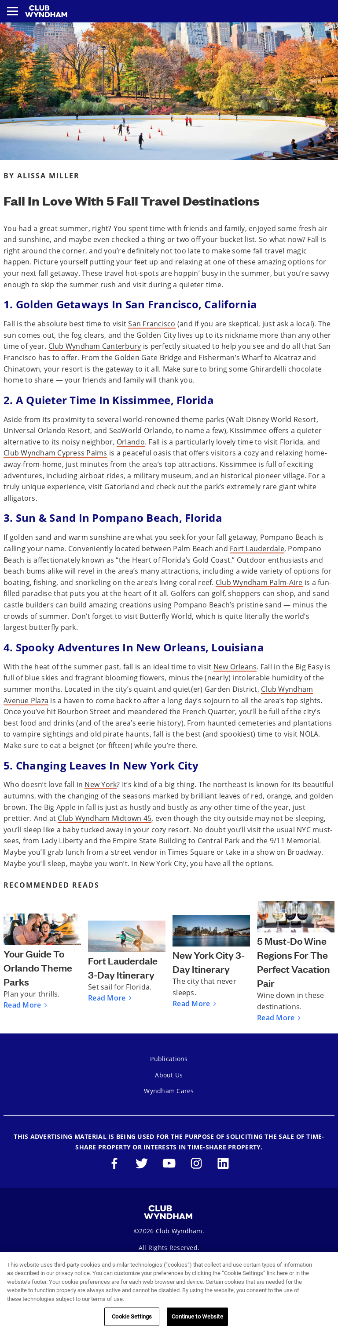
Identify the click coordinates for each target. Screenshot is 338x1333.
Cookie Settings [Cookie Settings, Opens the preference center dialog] (132, 1316)
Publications (168, 1059)
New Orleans (235, 667)
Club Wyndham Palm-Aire (259, 582)
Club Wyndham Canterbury (94, 346)
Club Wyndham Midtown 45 (104, 818)
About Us (169, 1075)
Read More (22, 1005)
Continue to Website (197, 1316)
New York (100, 784)
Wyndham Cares (169, 1091)
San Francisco (151, 324)
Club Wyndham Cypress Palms (55, 453)
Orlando (131, 442)
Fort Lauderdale (257, 548)
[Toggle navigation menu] (12, 11)
